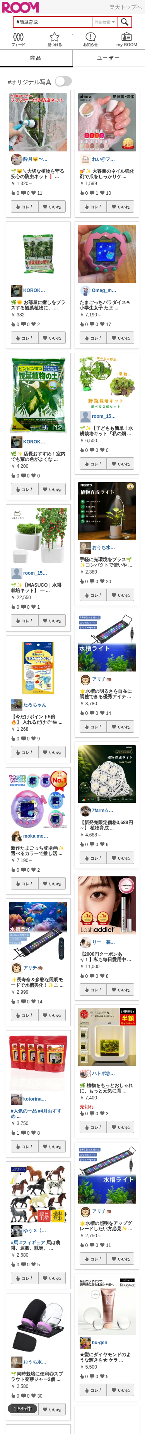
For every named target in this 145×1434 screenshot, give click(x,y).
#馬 (14, 1242)
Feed (18, 39)
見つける (54, 39)
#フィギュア (32, 1242)
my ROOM (127, 39)
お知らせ (91, 39)
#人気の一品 (24, 1111)
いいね (55, 207)
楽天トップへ (125, 7)
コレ (27, 207)
